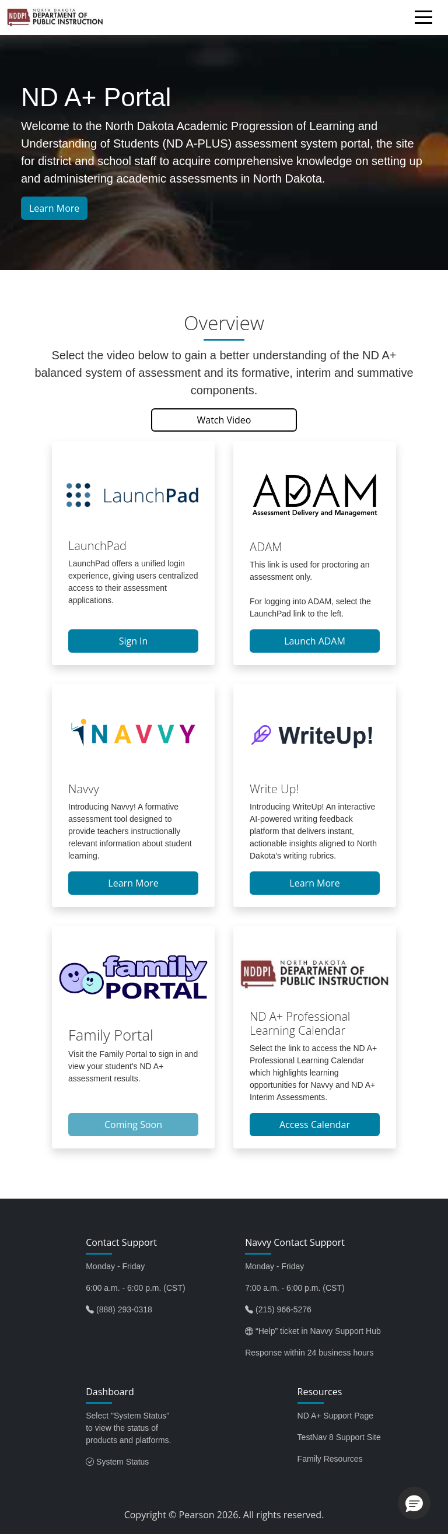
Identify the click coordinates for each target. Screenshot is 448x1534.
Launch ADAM (314, 641)
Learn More (54, 208)
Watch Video (224, 420)
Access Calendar (314, 1124)
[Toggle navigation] (426, 19)
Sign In (133, 641)
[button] (414, 1503)
